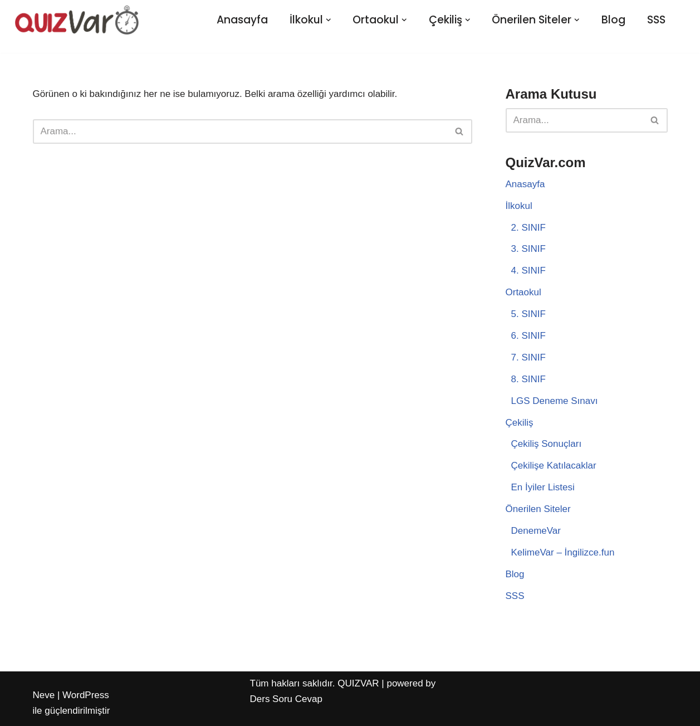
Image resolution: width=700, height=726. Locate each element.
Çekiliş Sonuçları (546, 443)
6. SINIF (528, 335)
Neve (44, 695)
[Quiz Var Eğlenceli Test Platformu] (77, 20)
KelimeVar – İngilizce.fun (563, 552)
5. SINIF (528, 314)
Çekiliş (519, 422)
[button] (328, 20)
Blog (613, 19)
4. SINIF (528, 270)
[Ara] (240, 131)
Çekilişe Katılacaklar (553, 465)
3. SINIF (528, 248)
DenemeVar (536, 530)
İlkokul (519, 206)
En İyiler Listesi (543, 487)
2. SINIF (528, 227)
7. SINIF (528, 357)
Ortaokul (523, 292)
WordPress (85, 695)
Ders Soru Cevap (286, 699)
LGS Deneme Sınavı (554, 401)
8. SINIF (528, 379)
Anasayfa (242, 19)
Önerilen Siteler (538, 509)
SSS (656, 19)
